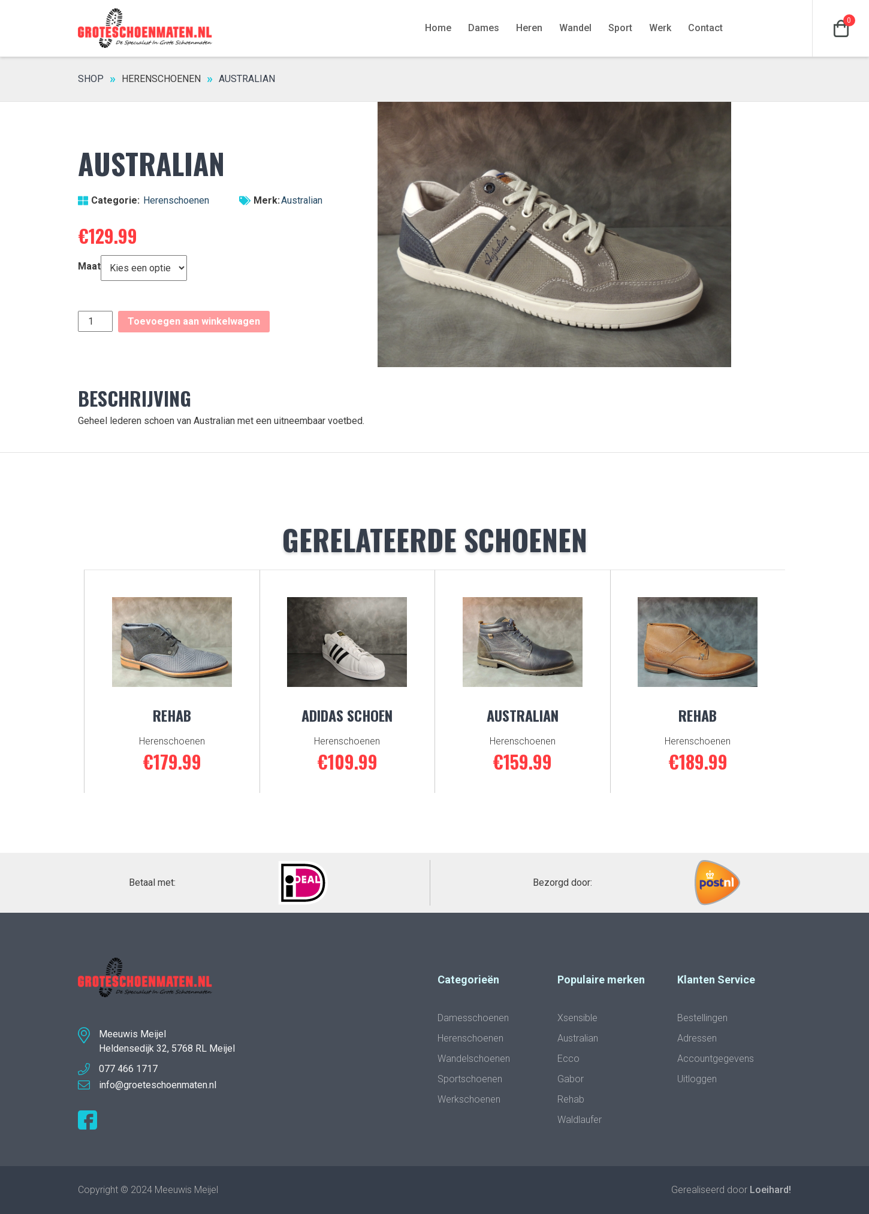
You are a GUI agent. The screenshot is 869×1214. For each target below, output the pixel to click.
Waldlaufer (579, 1119)
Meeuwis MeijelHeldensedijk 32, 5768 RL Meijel (167, 1041)
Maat (89, 266)
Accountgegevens (715, 1058)
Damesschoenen (473, 1018)
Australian (301, 200)
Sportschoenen (469, 1079)
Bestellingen (702, 1018)
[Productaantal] (95, 321)
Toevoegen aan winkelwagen (194, 321)
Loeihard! (770, 1189)
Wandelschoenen (473, 1058)
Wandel (575, 28)
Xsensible (577, 1018)
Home (438, 28)
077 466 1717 (128, 1068)
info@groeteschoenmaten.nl (157, 1085)
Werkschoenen (468, 1099)
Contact (705, 28)
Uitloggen (697, 1079)
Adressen (697, 1038)
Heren (529, 28)
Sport (620, 28)
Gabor (570, 1079)
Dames (483, 28)
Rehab (570, 1099)
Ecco (568, 1058)
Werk (660, 28)
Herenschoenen (161, 78)
